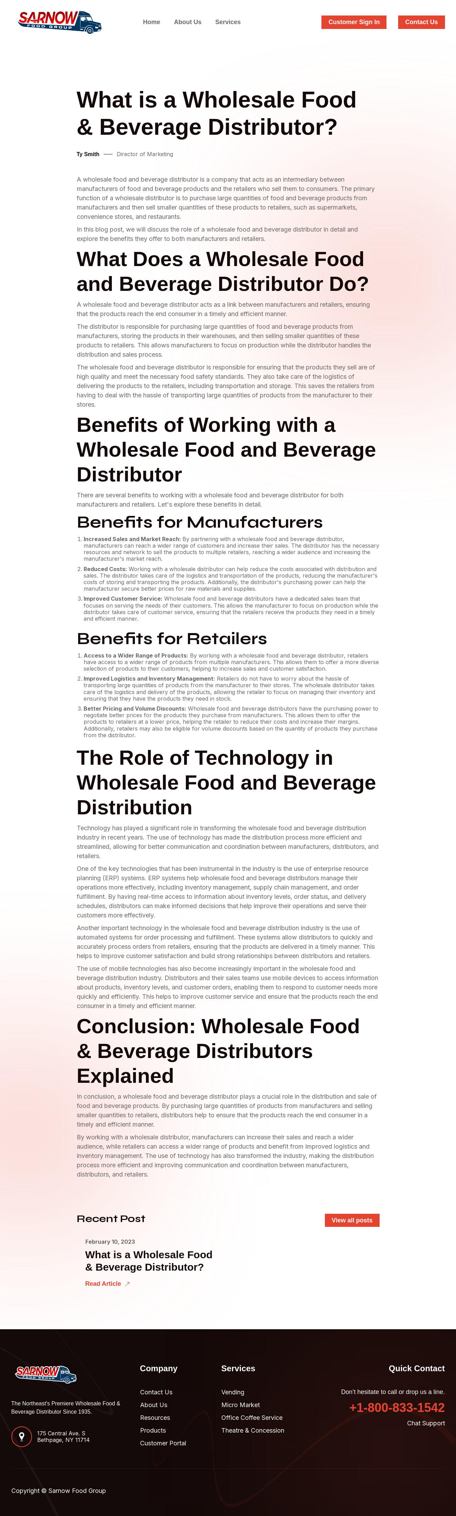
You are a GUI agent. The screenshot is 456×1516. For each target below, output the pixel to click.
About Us (187, 22)
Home (151, 22)
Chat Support (426, 1423)
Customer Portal (163, 1443)
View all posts (352, 1220)
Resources (155, 1417)
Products (153, 1430)
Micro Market (240, 1404)
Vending (232, 1392)
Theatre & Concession (252, 1430)
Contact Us (421, 22)
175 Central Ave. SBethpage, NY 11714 (63, 1436)
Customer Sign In (354, 22)
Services (228, 22)
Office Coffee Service (252, 1417)
